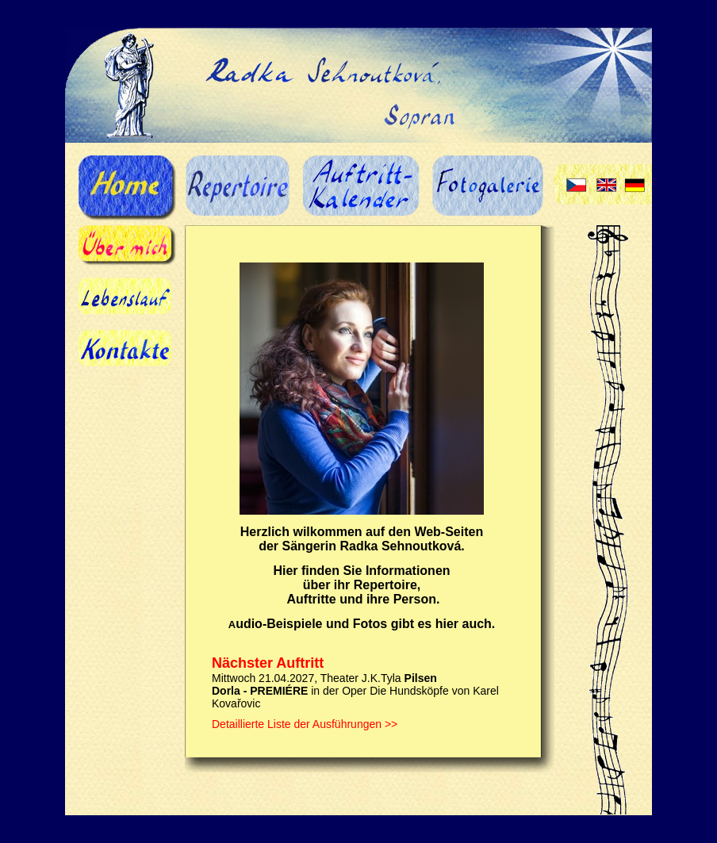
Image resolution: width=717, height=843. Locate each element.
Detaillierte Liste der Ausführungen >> (304, 724)
